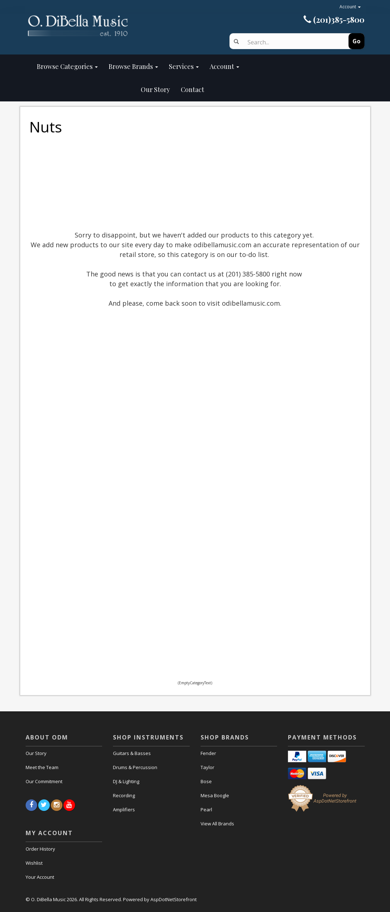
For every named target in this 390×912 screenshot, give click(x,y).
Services (184, 66)
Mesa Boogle (215, 795)
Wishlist (34, 863)
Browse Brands (133, 66)
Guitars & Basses (132, 753)
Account (350, 7)
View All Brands (217, 823)
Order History (40, 849)
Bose (206, 781)
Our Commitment (44, 781)
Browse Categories (67, 66)
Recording (124, 795)
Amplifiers (124, 809)
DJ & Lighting (126, 781)
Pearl (206, 809)
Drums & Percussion (135, 767)
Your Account (40, 877)
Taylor (207, 767)
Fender (208, 753)
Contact (192, 89)
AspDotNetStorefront (173, 899)
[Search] (291, 42)
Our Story (103, 89)
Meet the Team (42, 767)
